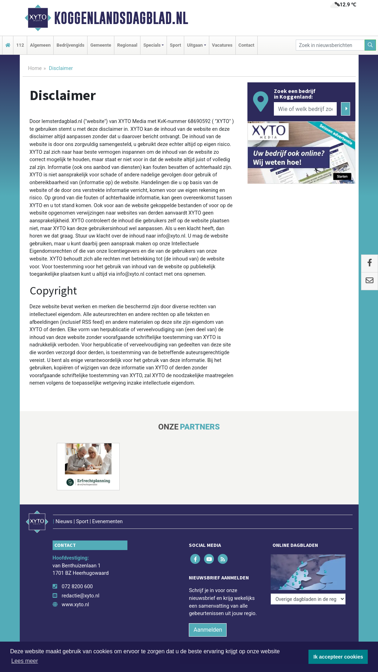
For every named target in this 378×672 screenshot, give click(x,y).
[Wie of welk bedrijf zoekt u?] (305, 109)
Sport (175, 45)
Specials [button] (152, 45)
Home (35, 68)
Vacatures (222, 45)
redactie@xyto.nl (81, 596)
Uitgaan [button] (195, 45)
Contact (246, 45)
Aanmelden (207, 629)
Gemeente (100, 45)
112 (20, 45)
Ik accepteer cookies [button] (338, 657)
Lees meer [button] (24, 661)
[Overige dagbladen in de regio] (308, 599)
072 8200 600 (77, 587)
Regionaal (127, 45)
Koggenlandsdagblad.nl (121, 18)
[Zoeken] (370, 45)
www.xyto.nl (75, 605)
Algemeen (40, 45)
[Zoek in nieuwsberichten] (330, 45)
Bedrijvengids (70, 45)
